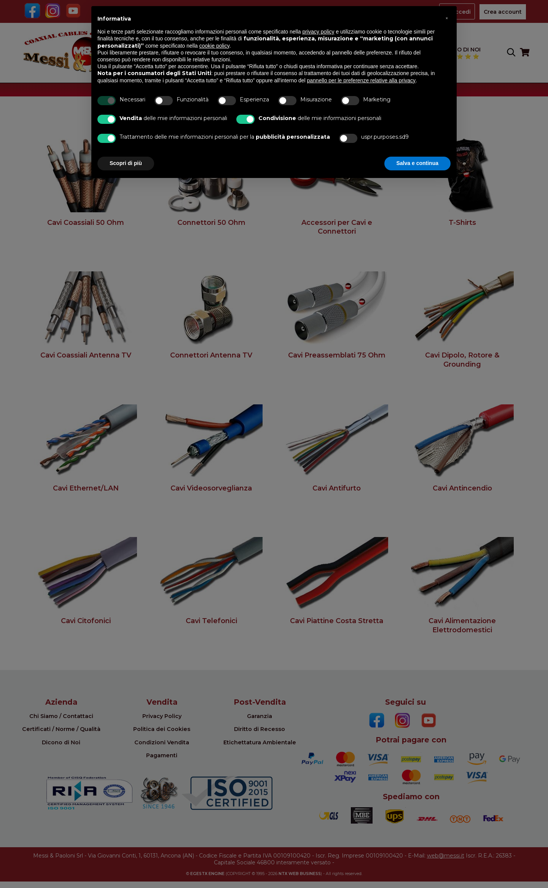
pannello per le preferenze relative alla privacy (361, 80)
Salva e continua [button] (417, 163)
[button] (447, 18)
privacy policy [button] (319, 32)
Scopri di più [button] (126, 163)
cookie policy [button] (214, 46)
